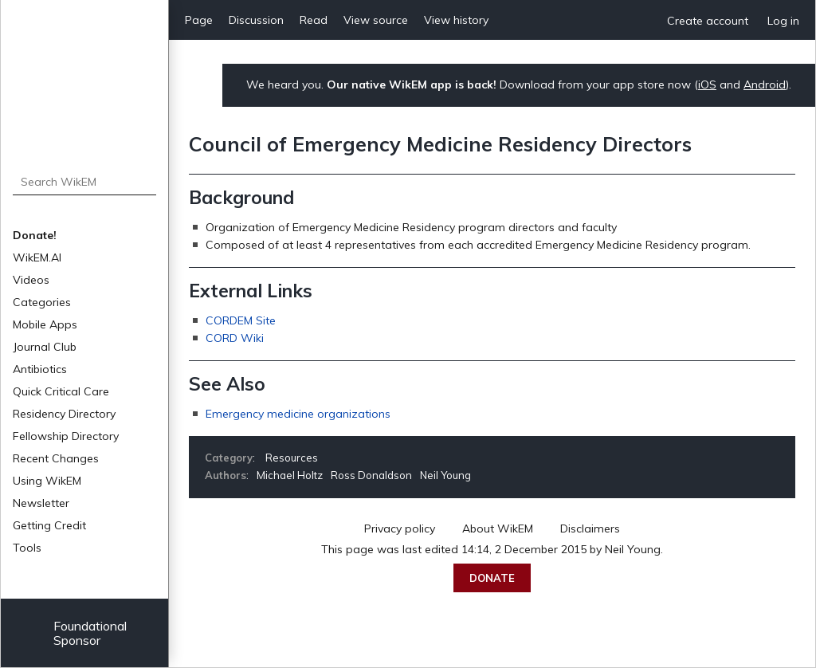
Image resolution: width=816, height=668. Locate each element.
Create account (707, 21)
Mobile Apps (45, 324)
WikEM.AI (37, 257)
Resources (291, 457)
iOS (707, 84)
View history (456, 20)
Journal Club (44, 347)
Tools (27, 547)
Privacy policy (399, 528)
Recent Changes (56, 458)
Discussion (256, 20)
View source (375, 20)
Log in (783, 21)
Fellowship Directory (66, 436)
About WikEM (497, 528)
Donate (492, 578)
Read (314, 20)
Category (229, 457)
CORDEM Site (241, 320)
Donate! (35, 235)
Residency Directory (64, 414)
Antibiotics (40, 369)
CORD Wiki (235, 338)
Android (764, 84)
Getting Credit (49, 525)
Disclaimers (590, 528)
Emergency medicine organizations (298, 414)
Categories (42, 302)
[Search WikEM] (85, 181)
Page (199, 20)
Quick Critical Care (61, 391)
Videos (31, 280)
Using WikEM (47, 480)
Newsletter (41, 503)
